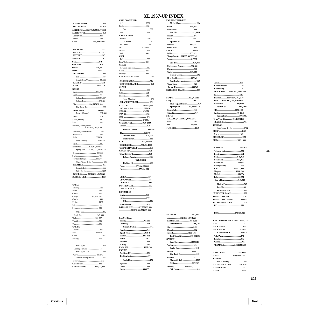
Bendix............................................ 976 (135, 38)
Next (255, 301)
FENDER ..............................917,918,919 (182, 98)
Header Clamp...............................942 (185, 75)
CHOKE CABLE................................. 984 (136, 81)
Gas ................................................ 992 (138, 29)
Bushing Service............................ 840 (91, 251)
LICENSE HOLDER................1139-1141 (230, 265)
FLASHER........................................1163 (183, 128)
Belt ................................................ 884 (91, 77)
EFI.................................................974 (229, 205)
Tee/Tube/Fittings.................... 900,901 (87, 159)
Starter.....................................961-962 (135, 236)
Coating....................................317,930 (182, 59)
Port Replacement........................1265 (185, 81)
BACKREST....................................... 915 (89, 49)
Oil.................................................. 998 (135, 33)
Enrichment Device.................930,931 (182, 66)
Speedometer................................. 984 (87, 208)
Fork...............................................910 (134, 198)
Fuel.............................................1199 (182, 122)
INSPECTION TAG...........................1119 (229, 197)
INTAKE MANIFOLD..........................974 (230, 202)
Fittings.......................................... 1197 (87, 202)
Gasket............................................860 (135, 266)
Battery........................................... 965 (88, 188)
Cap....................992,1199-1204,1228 (181, 218)
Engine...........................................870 (134, 195)
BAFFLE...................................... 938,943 (89, 52)
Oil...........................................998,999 (182, 125)
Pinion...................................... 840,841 (87, 68)
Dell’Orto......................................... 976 (135, 45)
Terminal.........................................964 (135, 242)
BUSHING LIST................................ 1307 (89, 177)
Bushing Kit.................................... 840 (91, 245)
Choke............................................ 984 (87, 194)
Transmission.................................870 (135, 204)
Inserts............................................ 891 (88, 230)
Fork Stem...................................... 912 (87, 65)
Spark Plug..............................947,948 (135, 233)
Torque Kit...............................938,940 (183, 87)
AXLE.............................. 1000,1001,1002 (88, 42)
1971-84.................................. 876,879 (134, 111)
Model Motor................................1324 (185, 23)
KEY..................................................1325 (229, 224)
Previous (57, 301)
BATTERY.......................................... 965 (89, 55)
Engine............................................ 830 (134, 26)
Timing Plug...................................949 (232, 184)
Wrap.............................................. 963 (87, 224)
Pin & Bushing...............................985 (232, 262)
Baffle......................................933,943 (181, 53)
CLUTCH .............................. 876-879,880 (136, 105)
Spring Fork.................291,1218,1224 (185, 107)
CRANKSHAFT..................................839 (135, 154)
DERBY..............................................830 (135, 177)
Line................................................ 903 (87, 122)
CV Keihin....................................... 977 (138, 42)
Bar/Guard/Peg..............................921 (135, 253)
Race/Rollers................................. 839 (133, 62)
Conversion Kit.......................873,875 (232, 233)
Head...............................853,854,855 (134, 169)
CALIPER (76, 227)
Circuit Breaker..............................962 (138, 227)
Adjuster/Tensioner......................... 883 (135, 68)
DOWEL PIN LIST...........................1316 (136, 189)
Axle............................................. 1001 (135, 23)
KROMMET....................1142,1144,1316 (230, 245)
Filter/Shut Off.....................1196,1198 (185, 224)
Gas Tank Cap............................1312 (184, 254)
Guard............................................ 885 (134, 71)
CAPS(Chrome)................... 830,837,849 (88, 267)
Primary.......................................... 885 (134, 74)
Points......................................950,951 (229, 177)
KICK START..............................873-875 (229, 229)
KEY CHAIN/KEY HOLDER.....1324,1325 (230, 221)
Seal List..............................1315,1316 (185, 32)
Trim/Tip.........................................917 (182, 113)
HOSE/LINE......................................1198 (229, 137)
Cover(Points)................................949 (229, 166)
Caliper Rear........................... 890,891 (90, 101)
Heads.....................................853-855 (134, 269)
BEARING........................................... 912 (88, 58)
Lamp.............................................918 (181, 101)
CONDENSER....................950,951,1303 (135, 145)
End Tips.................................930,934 (185, 63)
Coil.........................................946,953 (229, 157)
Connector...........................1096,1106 (229, 104)
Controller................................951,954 (229, 163)
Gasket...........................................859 (228, 83)
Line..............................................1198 (182, 227)
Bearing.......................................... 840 (87, 238)
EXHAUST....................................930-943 (182, 50)
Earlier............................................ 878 (135, 126)
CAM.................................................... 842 (88, 235)
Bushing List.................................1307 (135, 256)
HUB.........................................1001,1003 (229, 140)
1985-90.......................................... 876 (134, 114)
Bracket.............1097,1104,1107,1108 (229, 98)
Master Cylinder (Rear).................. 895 (88, 132)
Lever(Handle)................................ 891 (87, 119)
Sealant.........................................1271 (182, 36)
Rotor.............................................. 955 (88, 39)
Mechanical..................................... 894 (87, 134)
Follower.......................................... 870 (88, 261)
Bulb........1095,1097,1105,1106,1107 (228, 101)
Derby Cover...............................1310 (184, 248)
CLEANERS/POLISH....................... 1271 (136, 102)
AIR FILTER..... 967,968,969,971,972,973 (89, 30)
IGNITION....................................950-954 (229, 148)
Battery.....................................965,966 (135, 221)
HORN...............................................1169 (229, 131)
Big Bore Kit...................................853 (138, 163)
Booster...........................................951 (229, 154)
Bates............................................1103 (228, 95)
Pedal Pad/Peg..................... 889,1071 (90, 141)
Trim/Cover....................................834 (182, 48)
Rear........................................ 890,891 (87, 233)
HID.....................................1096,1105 (228, 110)
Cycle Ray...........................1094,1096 (231, 107)
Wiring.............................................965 (229, 242)
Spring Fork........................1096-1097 (232, 116)
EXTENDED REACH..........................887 (183, 90)
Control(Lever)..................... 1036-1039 (135, 123)
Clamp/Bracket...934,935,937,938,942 (182, 56)
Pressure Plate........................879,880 (138, 136)
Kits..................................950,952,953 (229, 168)
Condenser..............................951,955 (229, 160)
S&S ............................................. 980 (133, 53)
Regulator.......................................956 (134, 230)
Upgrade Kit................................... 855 (91, 168)
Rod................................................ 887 (88, 144)
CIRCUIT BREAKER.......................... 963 (136, 84)
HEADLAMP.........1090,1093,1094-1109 (230, 91)
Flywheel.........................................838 (135, 263)
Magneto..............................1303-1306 (229, 171)
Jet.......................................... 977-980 (134, 48)
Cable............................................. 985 (87, 95)
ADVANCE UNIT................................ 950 (89, 23)
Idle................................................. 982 (87, 205)
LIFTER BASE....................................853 (229, 268)
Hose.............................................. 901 (88, 117)
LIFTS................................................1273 (229, 270)
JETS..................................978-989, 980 (229, 213)
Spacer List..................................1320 (185, 42)
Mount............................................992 (182, 230)
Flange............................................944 (182, 69)
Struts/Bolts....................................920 (182, 110)
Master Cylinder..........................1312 (185, 260)
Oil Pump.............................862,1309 (184, 263)
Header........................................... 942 (134, 96)
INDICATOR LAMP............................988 (230, 193)
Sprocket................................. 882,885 (88, 153)
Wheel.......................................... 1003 (87, 70)
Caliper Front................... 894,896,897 (91, 98)
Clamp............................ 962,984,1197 (87, 196)
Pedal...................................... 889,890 (87, 137)
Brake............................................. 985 (135, 90)
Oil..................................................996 (138, 201)
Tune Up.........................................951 (231, 187)
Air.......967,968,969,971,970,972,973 (182, 119)
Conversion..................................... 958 (88, 36)
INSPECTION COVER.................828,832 (230, 200)
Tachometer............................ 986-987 (87, 218)
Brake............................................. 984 (87, 191)
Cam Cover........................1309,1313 (184, 242)
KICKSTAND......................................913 (229, 227)
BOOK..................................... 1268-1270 (89, 86)
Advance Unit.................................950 (229, 151)
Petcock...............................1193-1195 (181, 233)
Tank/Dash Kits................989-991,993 (185, 236)
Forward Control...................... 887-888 (91, 113)
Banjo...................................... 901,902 (87, 92)
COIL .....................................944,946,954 (135, 142)
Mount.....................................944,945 (182, 27)
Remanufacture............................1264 (229, 86)
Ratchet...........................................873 (229, 239)
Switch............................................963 (134, 239)
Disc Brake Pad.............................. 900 (91, 107)
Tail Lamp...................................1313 (185, 269)
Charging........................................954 (135, 224)
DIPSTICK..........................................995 (136, 183)
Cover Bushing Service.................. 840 (91, 257)
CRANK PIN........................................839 (135, 151)
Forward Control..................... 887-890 (138, 130)
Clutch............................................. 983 (87, 199)
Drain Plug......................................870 (138, 260)
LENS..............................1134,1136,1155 (229, 256)
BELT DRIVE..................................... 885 (89, 74)
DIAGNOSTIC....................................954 (136, 180)
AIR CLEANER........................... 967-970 (89, 27)
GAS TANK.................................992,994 (183, 215)
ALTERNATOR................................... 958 (89, 33)
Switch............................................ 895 (87, 156)
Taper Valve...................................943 (182, 84)
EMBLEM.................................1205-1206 (135, 247)
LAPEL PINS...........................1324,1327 (229, 253)
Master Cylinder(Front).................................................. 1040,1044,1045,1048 (87, 126)
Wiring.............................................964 (135, 244)
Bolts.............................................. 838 (135, 59)
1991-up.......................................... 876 (134, 117)
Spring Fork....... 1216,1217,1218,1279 (91, 150)
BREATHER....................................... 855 (89, 165)
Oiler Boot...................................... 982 (91, 212)
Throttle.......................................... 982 (87, 221)
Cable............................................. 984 (134, 93)
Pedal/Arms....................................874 (229, 236)
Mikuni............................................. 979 (134, 50)
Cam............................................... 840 (87, 62)
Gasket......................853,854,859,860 (134, 166)
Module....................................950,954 (229, 174)
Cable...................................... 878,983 (134, 120)
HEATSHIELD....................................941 (230, 122)
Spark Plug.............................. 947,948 (89, 215)
